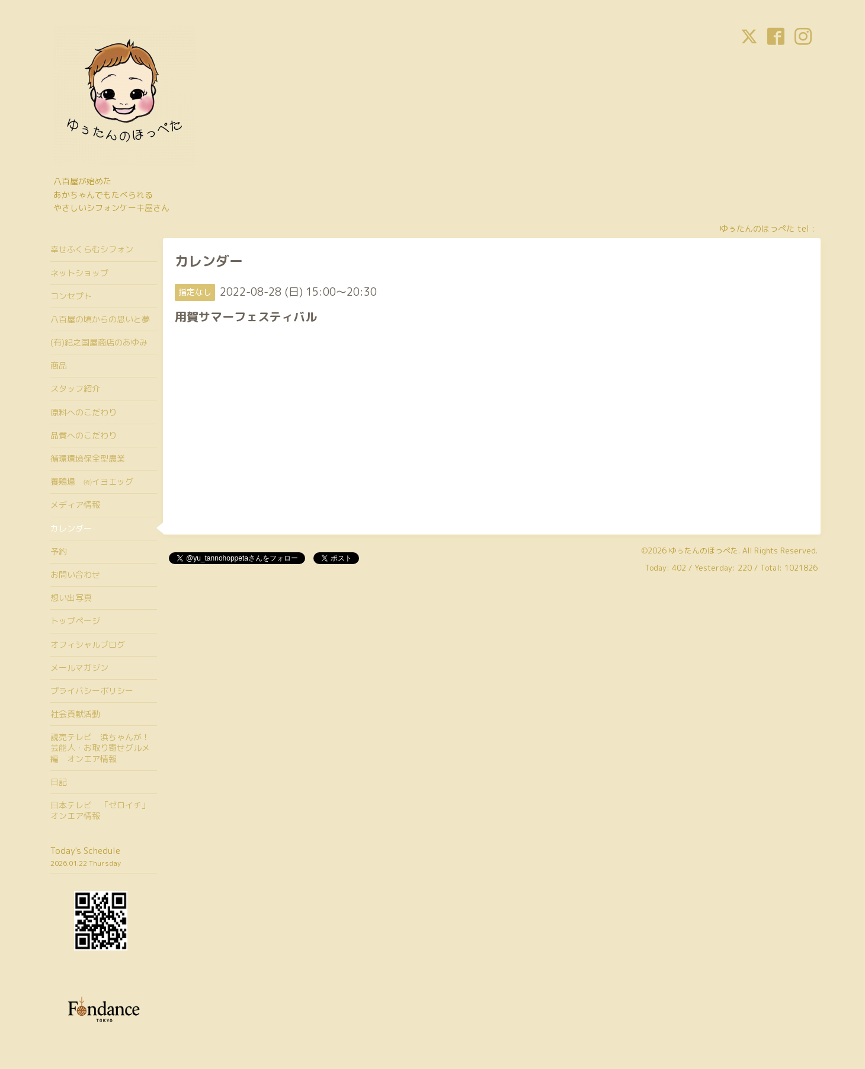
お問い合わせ (75, 574)
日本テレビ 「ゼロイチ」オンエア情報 (100, 810)
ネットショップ (79, 273)
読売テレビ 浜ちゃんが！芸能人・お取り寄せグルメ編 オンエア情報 (100, 747)
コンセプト (71, 296)
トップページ (75, 620)
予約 (58, 551)
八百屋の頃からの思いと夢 (100, 319)
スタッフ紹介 (75, 388)
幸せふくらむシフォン (91, 249)
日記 (58, 782)
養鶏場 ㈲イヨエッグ (91, 481)
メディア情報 (75, 504)
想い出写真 (71, 597)
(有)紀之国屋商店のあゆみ (99, 342)
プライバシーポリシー (91, 690)
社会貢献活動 (75, 713)
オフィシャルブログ (87, 644)
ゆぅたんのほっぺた (703, 550)
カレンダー (71, 528)
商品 (58, 365)
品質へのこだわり (83, 435)
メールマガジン (79, 667)
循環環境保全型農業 (87, 458)
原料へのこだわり (83, 412)
